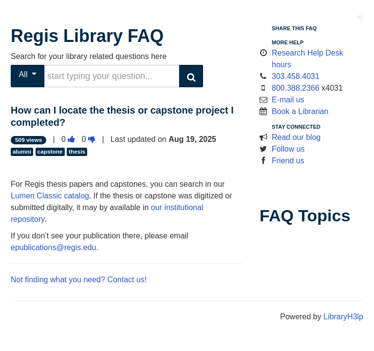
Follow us (288, 149)
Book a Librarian (300, 111)
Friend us (288, 160)
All (28, 74)
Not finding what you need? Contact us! (79, 279)
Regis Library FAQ (87, 36)
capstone (50, 151)
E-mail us (288, 100)
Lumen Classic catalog (50, 196)
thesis (77, 151)
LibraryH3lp (343, 316)
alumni (22, 151)
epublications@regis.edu (53, 247)
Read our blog (296, 137)
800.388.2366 (295, 88)
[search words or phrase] (111, 76)
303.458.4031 (295, 76)
